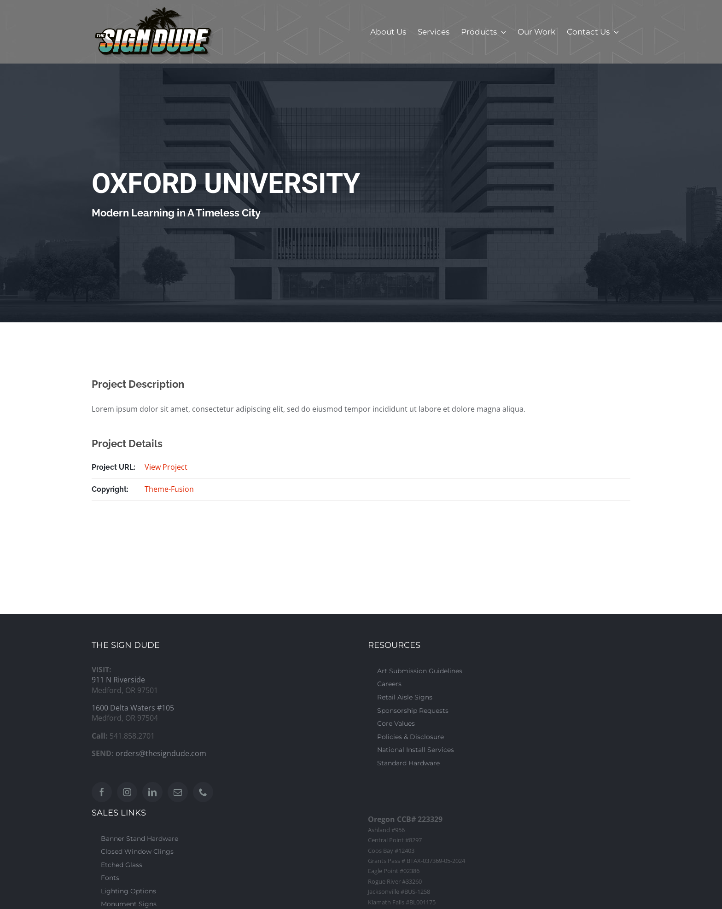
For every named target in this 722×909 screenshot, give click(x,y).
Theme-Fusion (169, 489)
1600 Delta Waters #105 (133, 708)
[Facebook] (102, 792)
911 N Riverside (118, 680)
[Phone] (203, 792)
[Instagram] (127, 792)
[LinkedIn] (152, 792)
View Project (166, 467)
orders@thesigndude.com (161, 753)
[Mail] (178, 792)
